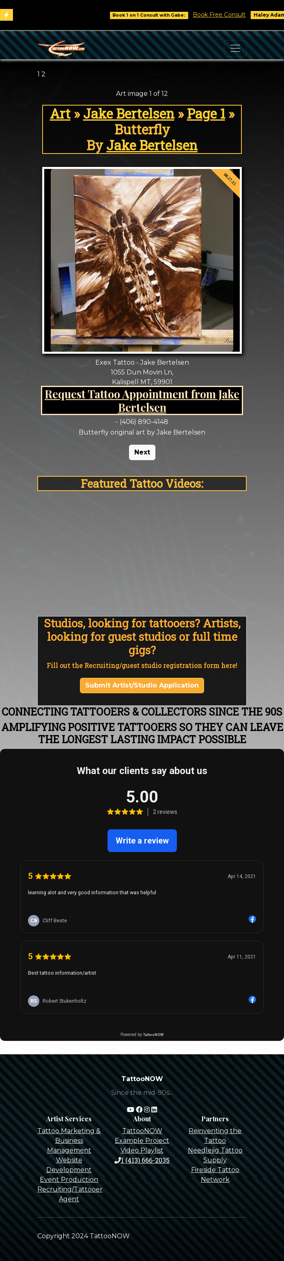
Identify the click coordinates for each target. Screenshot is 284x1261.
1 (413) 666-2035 (142, 1160)
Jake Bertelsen (128, 113)
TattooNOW (142, 1131)
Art (60, 113)
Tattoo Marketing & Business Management (69, 1140)
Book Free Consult (224, 14)
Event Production (69, 1179)
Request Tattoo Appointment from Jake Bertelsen (142, 400)
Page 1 (206, 113)
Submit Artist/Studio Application (142, 685)
